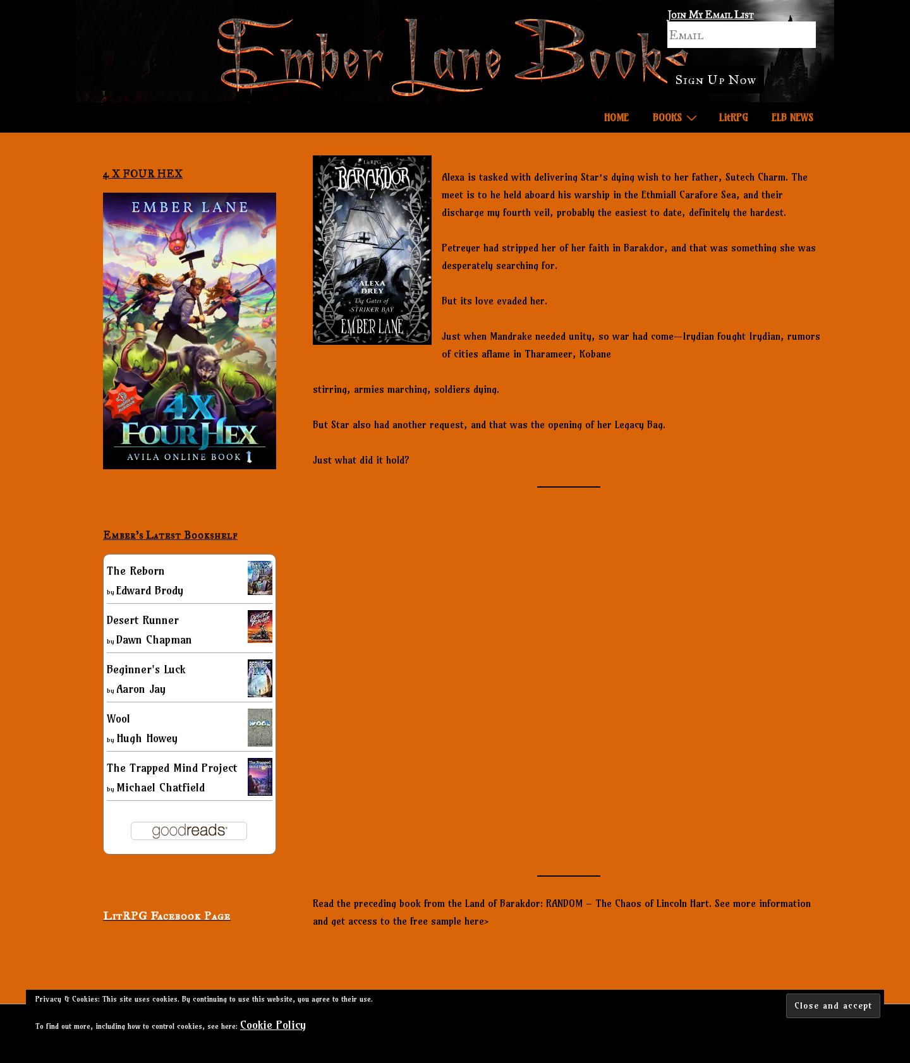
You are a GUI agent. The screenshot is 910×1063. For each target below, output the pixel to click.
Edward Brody (149, 590)
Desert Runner (143, 620)
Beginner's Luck (146, 669)
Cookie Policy (273, 1025)
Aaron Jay (141, 689)
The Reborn (136, 570)
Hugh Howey (147, 738)
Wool (118, 718)
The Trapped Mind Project (172, 767)
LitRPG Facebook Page (167, 916)
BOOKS (676, 117)
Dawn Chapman (154, 639)
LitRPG (733, 117)
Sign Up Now (715, 79)
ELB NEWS (792, 117)
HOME (616, 117)
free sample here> (449, 921)
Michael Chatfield (160, 787)
